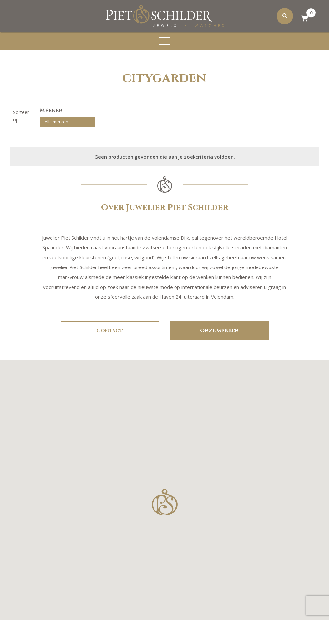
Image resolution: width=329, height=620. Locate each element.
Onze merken (219, 330)
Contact (109, 330)
